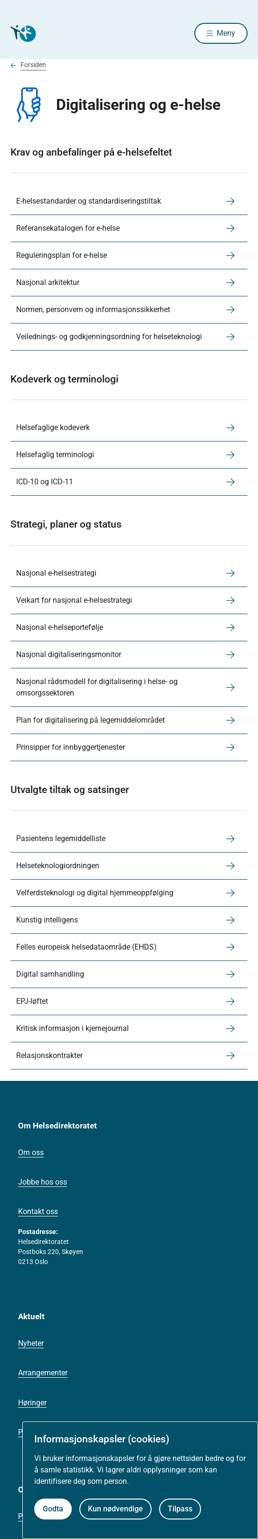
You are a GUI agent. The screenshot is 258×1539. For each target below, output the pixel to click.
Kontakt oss (38, 1211)
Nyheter (31, 1343)
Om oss (31, 1152)
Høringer (32, 1402)
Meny (226, 33)
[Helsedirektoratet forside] (21, 33)
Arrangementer (42, 1372)
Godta (53, 1508)
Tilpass (180, 1508)
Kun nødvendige (115, 1508)
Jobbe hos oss (42, 1181)
